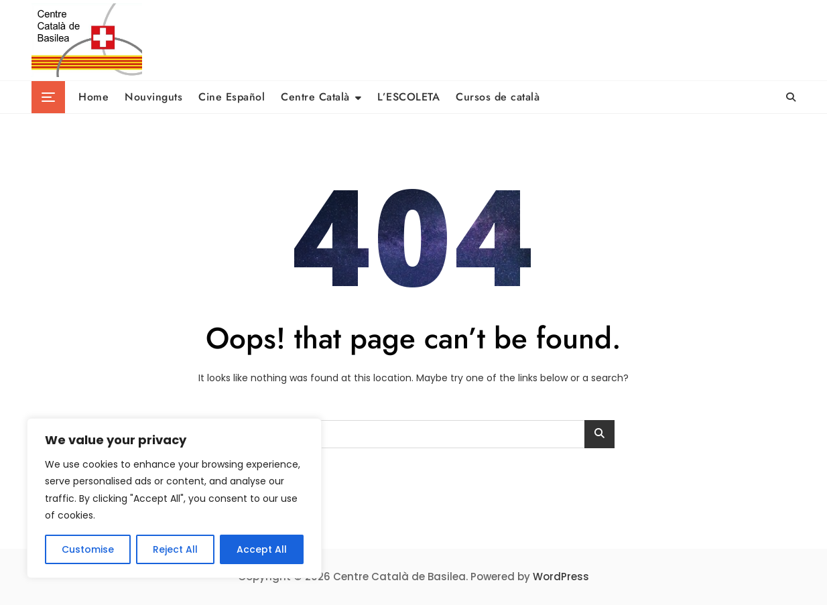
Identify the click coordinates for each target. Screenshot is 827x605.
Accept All (262, 549)
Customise (88, 549)
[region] (174, 498)
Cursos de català (497, 97)
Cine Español (231, 97)
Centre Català (315, 97)
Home (93, 97)
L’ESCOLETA (408, 97)
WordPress (561, 576)
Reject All (175, 549)
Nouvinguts (153, 97)
